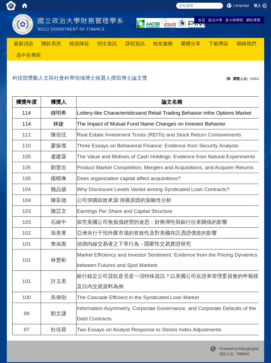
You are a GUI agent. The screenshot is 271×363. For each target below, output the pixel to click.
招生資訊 (107, 43)
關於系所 (51, 43)
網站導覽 (253, 19)
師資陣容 (79, 43)
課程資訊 (135, 43)
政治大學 (215, 19)
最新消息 (23, 43)
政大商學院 (234, 19)
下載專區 (218, 43)
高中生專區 (28, 55)
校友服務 (163, 43)
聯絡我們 (246, 43)
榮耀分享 (191, 43)
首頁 (201, 19)
